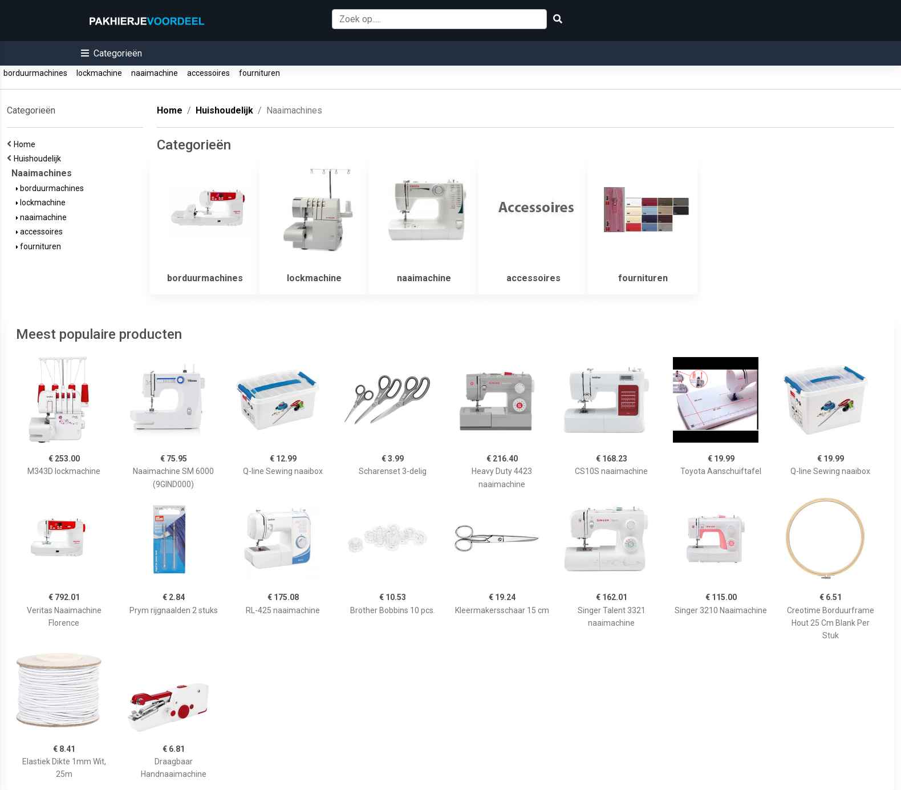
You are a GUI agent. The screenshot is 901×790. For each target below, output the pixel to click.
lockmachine (99, 73)
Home (26, 144)
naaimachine (154, 73)
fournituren (259, 73)
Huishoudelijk (39, 158)
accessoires (208, 73)
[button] (111, 53)
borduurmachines (35, 73)
